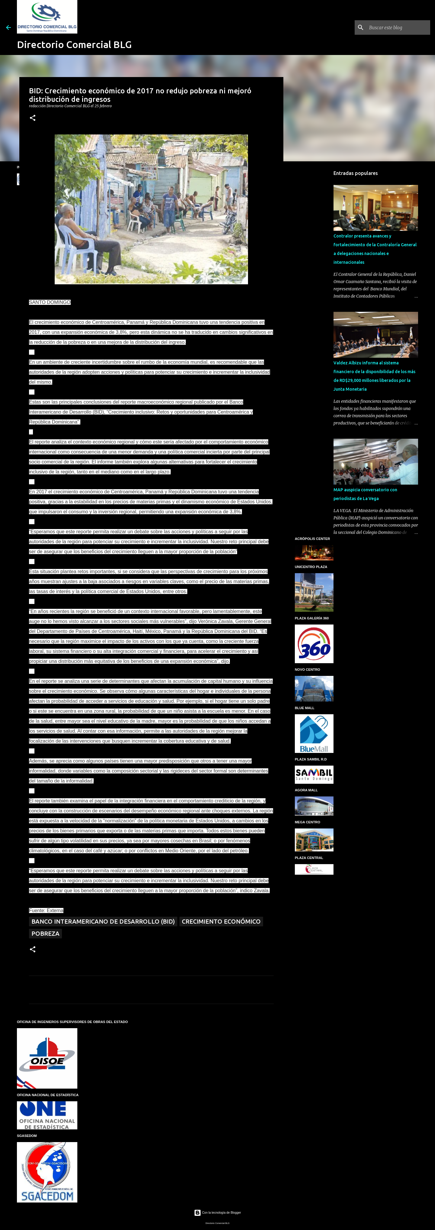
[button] (32, 118)
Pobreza (45, 933)
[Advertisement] (314, 261)
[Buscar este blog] (398, 27)
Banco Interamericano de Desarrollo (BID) (103, 921)
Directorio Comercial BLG (74, 44)
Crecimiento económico (221, 921)
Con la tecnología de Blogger (217, 1212)
